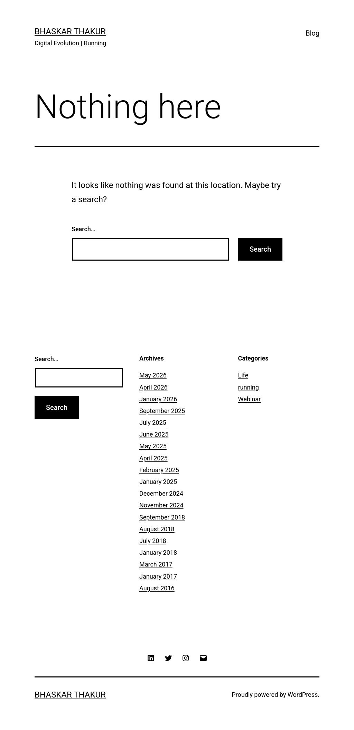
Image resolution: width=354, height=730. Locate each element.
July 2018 (152, 540)
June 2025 (153, 434)
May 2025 (153, 446)
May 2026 (153, 375)
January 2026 (158, 399)
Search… (83, 229)
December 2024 (161, 493)
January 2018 (158, 552)
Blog (312, 33)
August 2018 (157, 529)
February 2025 (159, 470)
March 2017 (156, 564)
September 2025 (162, 410)
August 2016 (157, 588)
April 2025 (153, 458)
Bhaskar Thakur (70, 31)
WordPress (303, 694)
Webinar (249, 399)
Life (243, 375)
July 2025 (152, 422)
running (248, 387)
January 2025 (158, 481)
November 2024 (161, 505)
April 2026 (153, 387)
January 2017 (158, 576)
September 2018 (162, 517)
